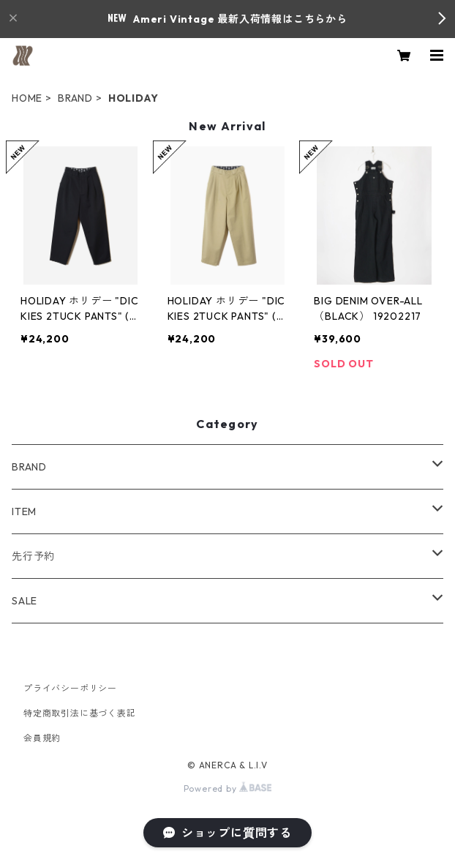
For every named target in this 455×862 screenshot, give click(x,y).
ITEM (24, 511)
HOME (27, 98)
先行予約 (33, 556)
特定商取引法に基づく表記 (79, 713)
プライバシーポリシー (70, 688)
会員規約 (42, 737)
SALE (24, 600)
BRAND (75, 98)
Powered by (228, 788)
